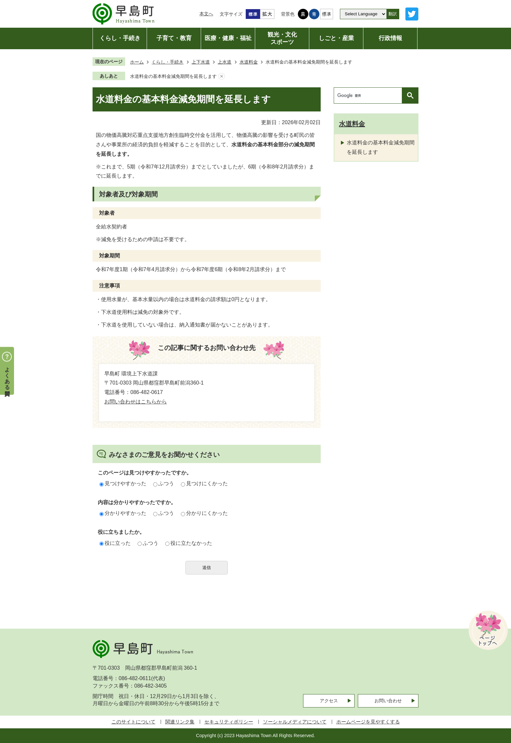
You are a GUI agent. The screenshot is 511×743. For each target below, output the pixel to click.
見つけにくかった (204, 483)
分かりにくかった (204, 513)
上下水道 (201, 62)
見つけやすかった (122, 483)
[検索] (369, 95)
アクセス (329, 700)
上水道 (224, 62)
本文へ (206, 13)
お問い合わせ (388, 700)
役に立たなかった (188, 543)
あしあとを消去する (221, 76)
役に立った (115, 543)
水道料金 (249, 62)
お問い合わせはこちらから (135, 401)
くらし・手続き (167, 62)
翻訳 (392, 13)
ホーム (137, 62)
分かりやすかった (122, 513)
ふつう (163, 483)
